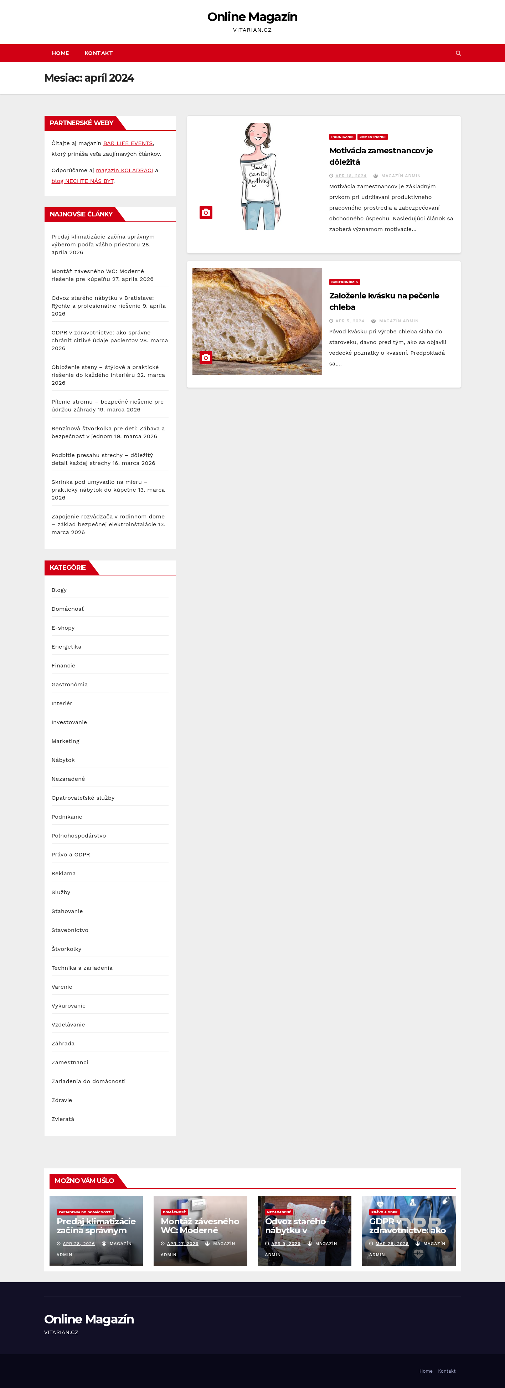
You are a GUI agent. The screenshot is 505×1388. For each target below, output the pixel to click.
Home (60, 53)
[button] (458, 53)
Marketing (65, 741)
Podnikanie (67, 816)
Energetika (67, 646)
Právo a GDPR (71, 854)
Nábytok (63, 760)
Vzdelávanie (68, 1024)
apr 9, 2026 (285, 1243)
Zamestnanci (70, 1062)
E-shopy (63, 627)
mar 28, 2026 (392, 1243)
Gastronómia (70, 684)
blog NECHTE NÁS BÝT (83, 181)
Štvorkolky (67, 949)
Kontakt (99, 53)
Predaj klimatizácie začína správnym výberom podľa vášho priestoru (96, 1234)
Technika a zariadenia (82, 967)
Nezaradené (68, 778)
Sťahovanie (67, 911)
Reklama (64, 873)
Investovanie (69, 722)
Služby (61, 892)
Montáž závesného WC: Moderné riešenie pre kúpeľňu (200, 1234)
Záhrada (63, 1043)
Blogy (59, 590)
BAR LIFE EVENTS (128, 143)
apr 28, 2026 (79, 1243)
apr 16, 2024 (350, 175)
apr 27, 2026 (183, 1243)
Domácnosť (68, 608)
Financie (64, 665)
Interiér (62, 703)
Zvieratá (63, 1119)
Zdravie (62, 1100)
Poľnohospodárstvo (79, 835)
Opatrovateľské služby (83, 797)
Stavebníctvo (70, 930)
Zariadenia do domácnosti (89, 1081)
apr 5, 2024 (349, 320)
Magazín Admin (397, 175)
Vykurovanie (69, 1005)
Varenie (62, 986)
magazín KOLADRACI (124, 170)
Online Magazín (252, 16)
